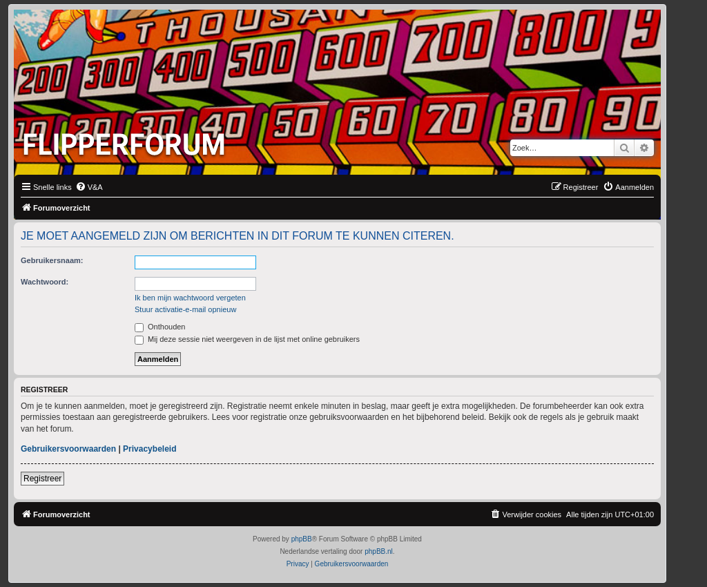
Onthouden (160, 327)
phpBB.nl (379, 551)
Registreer (42, 478)
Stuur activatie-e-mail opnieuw (185, 309)
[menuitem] (89, 187)
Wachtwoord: (44, 282)
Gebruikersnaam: (52, 260)
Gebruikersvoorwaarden (68, 449)
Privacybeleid (149, 449)
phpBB (301, 539)
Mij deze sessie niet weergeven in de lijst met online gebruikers (247, 339)
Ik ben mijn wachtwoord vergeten (190, 298)
